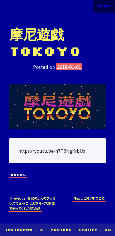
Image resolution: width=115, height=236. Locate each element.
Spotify (88, 229)
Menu (104, 6)
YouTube (60, 229)
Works (18, 175)
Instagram (19, 229)
